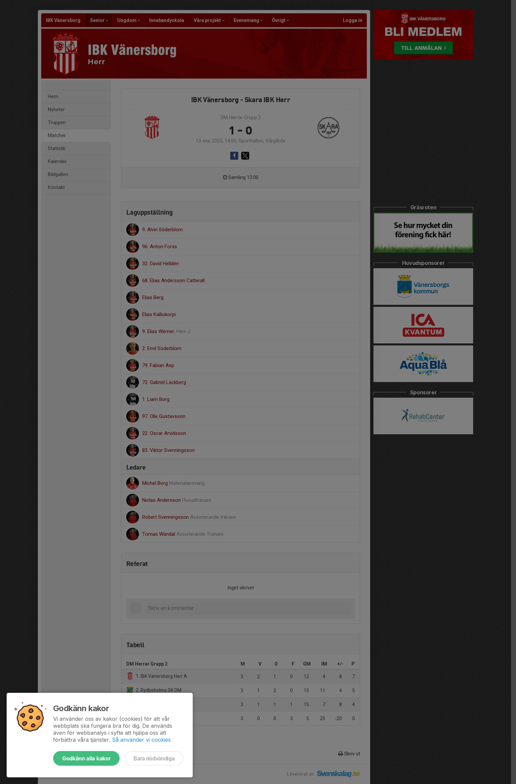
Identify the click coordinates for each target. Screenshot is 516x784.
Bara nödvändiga (154, 758)
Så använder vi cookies (141, 739)
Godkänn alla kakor (86, 758)
